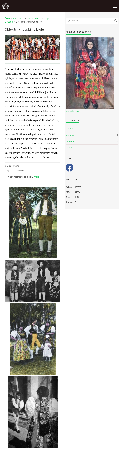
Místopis (69, 128)
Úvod (7, 18)
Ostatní (69, 147)
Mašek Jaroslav (72, 110)
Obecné (9, 21)
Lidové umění (34, 18)
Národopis (18, 18)
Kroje (46, 18)
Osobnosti (70, 141)
